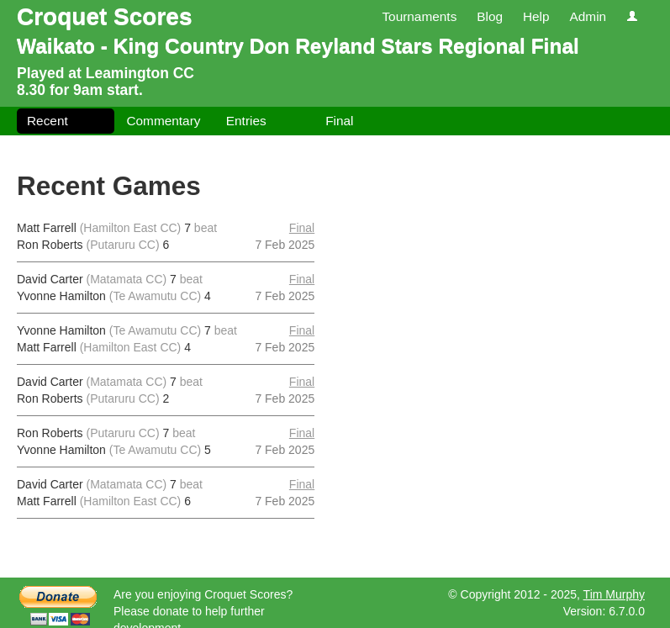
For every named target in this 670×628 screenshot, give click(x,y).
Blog (490, 16)
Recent (47, 120)
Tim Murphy (614, 594)
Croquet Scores (105, 16)
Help (536, 16)
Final (339, 120)
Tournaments (419, 16)
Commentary (163, 120)
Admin (587, 16)
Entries (246, 120)
